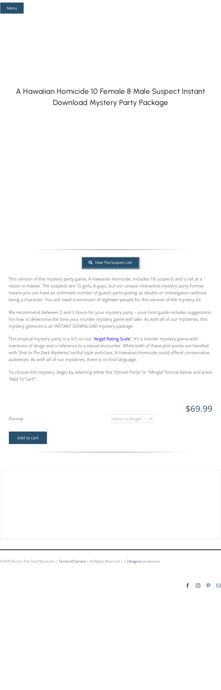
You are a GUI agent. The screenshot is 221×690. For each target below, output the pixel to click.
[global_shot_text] (88, 32)
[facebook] (8, 18)
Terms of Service (72, 561)
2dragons (134, 561)
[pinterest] (28, 18)
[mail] (39, 18)
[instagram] (18, 18)
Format (16, 419)
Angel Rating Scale (112, 339)
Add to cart (28, 438)
